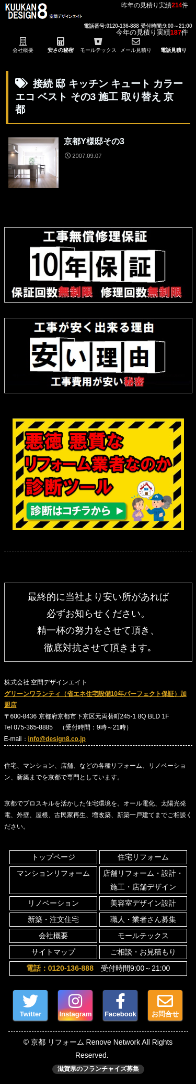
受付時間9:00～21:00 (98, 968)
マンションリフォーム (53, 873)
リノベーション (53, 903)
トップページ (53, 857)
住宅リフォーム (143, 857)
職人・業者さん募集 (143, 919)
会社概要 (53, 935)
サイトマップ (53, 952)
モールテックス (143, 935)
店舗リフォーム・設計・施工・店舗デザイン (143, 879)
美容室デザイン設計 (143, 903)
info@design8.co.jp (57, 739)
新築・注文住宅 (53, 919)
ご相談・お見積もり (143, 952)
